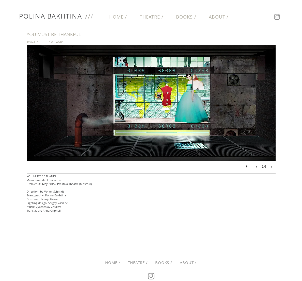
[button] (46, 41)
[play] (247, 165)
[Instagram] (277, 17)
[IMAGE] (34, 41)
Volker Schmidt (54, 191)
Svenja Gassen (50, 199)
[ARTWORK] (58, 41)
